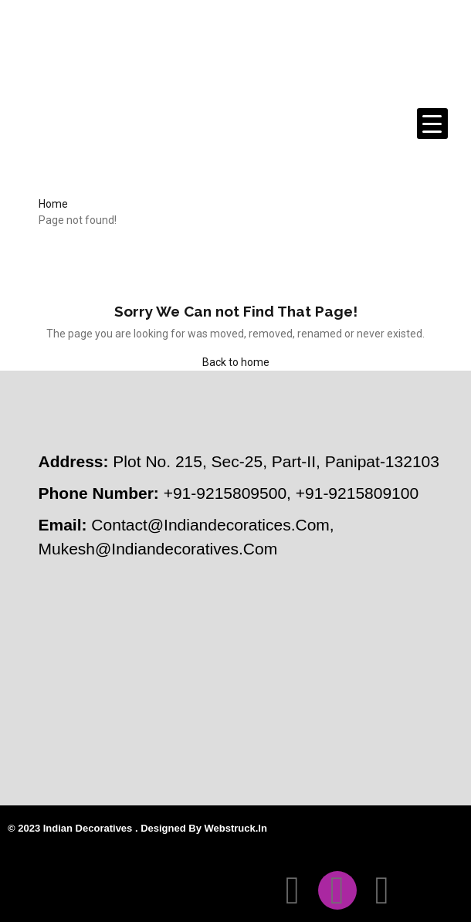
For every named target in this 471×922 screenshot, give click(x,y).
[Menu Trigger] (432, 123)
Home (53, 204)
